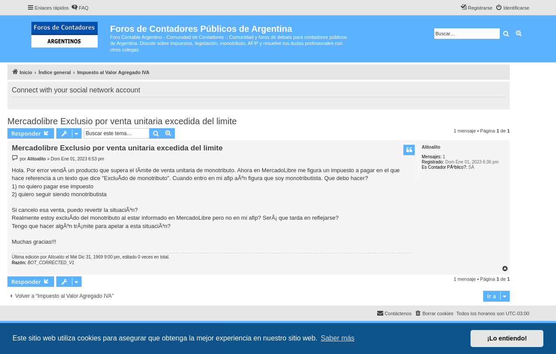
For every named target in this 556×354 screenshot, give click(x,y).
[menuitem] (80, 8)
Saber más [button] (338, 338)
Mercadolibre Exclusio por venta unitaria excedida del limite (122, 121)
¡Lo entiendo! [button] (507, 338)
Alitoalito (431, 147)
